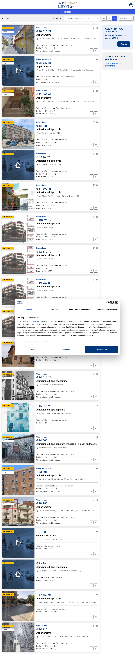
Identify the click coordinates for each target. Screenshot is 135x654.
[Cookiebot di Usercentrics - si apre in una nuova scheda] (108, 302)
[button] (92, 50)
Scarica (124, 44)
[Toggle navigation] (3, 5)
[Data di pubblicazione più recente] (82, 18)
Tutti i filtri (67, 12)
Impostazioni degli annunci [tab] (80, 309)
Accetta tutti (102, 350)
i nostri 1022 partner (31, 321)
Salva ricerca (127, 18)
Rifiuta (33, 350)
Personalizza (67, 350)
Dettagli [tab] (54, 309)
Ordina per (57, 18)
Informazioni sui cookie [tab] (107, 309)
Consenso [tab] (28, 309)
